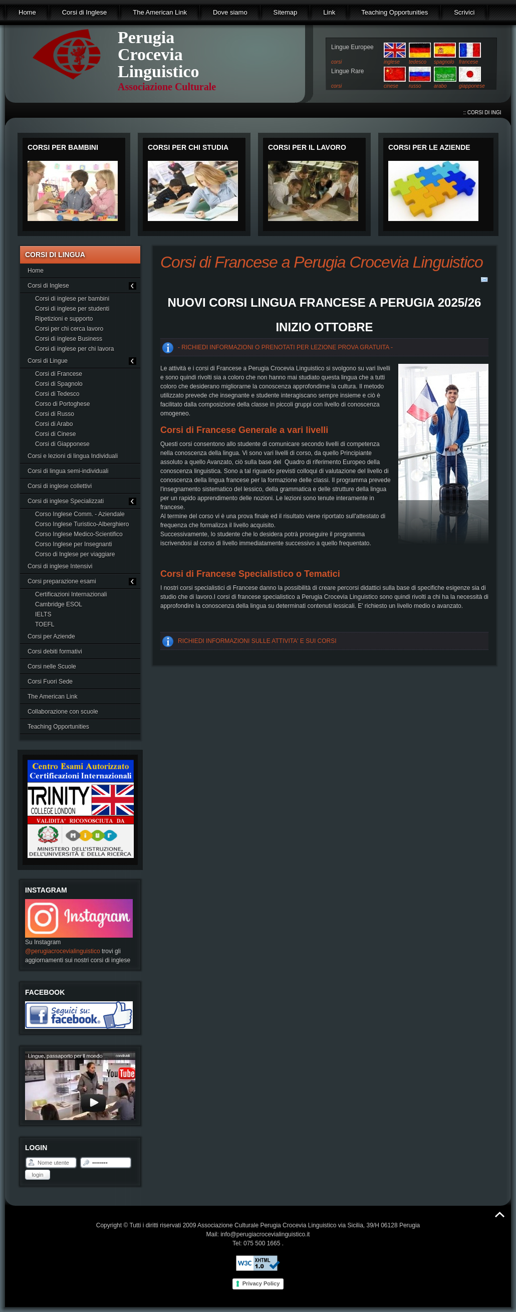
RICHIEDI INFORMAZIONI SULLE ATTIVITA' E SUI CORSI (257, 640)
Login (37, 1175)
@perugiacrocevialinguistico (62, 951)
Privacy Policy (261, 1283)
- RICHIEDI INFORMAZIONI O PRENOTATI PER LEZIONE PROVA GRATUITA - (285, 347)
